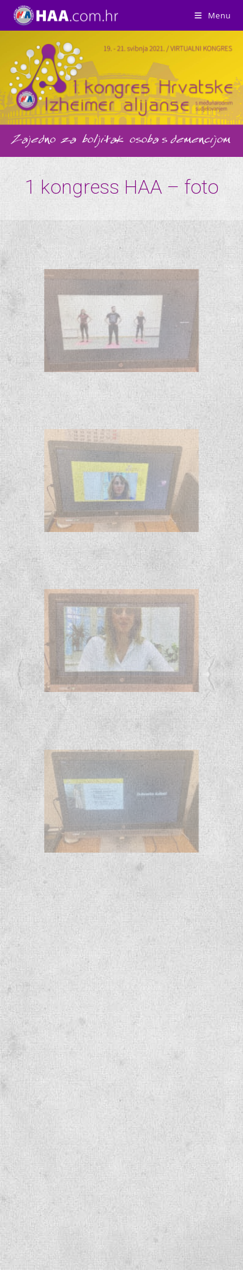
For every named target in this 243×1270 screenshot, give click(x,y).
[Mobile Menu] (213, 15)
